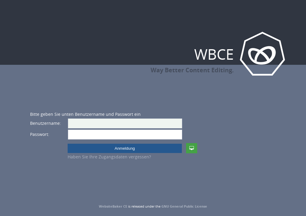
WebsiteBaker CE (113, 206)
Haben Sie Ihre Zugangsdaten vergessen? (109, 157)
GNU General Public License (184, 206)
